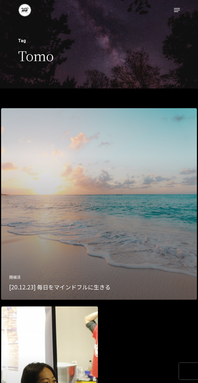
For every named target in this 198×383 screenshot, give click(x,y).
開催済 (15, 277)
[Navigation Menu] (177, 10)
